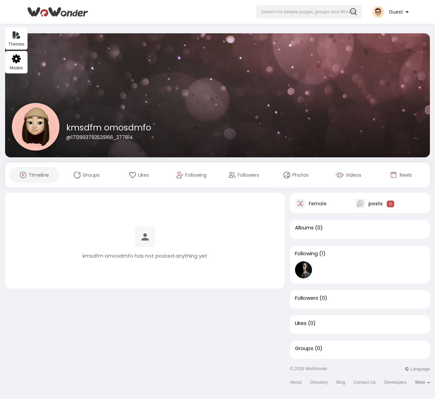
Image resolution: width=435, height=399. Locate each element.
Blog (340, 382)
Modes (16, 62)
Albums (304, 227)
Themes (16, 39)
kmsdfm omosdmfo (108, 128)
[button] (309, 12)
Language (417, 369)
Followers (306, 298)
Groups (304, 348)
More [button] (422, 382)
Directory (319, 382)
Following (306, 253)
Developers (395, 382)
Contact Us (365, 382)
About (295, 382)
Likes (301, 323)
